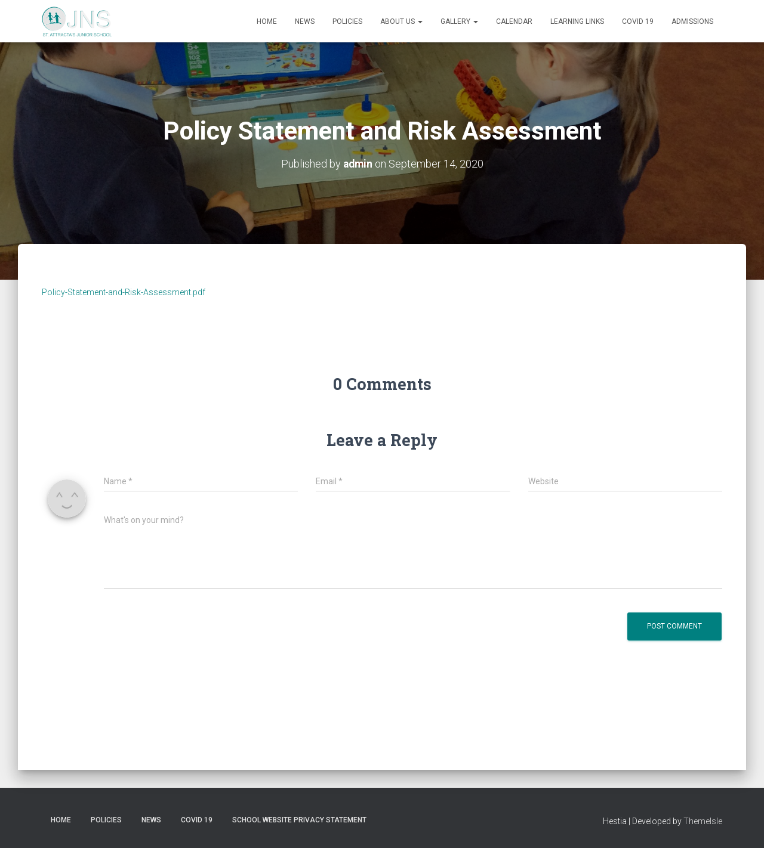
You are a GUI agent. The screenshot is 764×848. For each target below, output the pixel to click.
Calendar (514, 21)
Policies (347, 21)
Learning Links (577, 21)
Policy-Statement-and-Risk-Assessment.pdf (123, 292)
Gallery (459, 21)
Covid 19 (638, 21)
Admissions (692, 21)
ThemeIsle (702, 821)
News (305, 21)
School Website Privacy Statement (299, 820)
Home (267, 21)
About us (401, 21)
